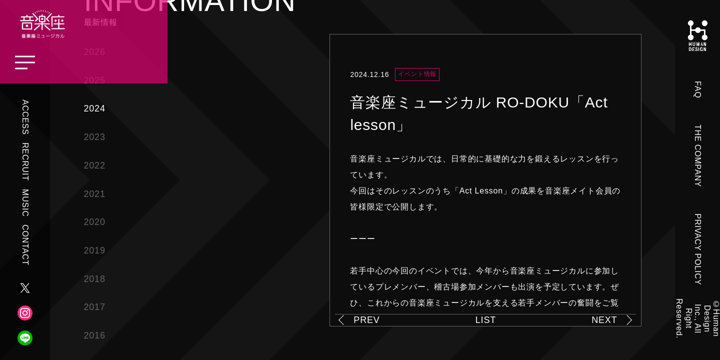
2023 (95, 137)
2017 (95, 307)
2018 (95, 279)
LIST (486, 320)
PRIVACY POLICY (698, 249)
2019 (95, 251)
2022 (95, 165)
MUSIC (25, 203)
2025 (95, 81)
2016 (95, 335)
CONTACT (25, 245)
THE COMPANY (698, 155)
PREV (367, 320)
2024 (95, 109)
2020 (95, 222)
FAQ (698, 89)
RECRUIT (25, 161)
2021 (95, 194)
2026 (95, 52)
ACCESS (25, 117)
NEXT (604, 320)
